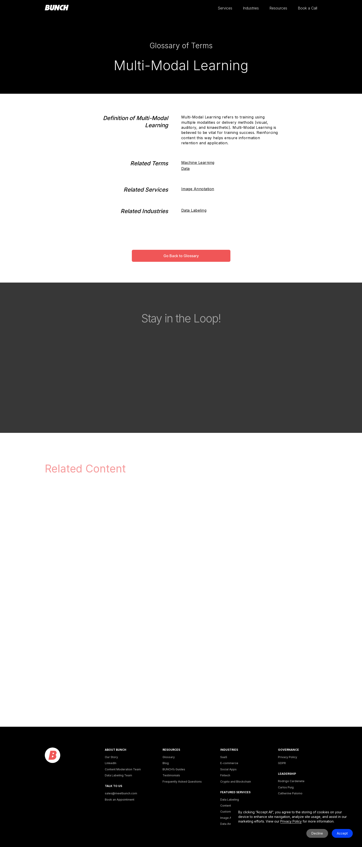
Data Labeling (194, 210)
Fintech (225, 775)
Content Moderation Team (123, 769)
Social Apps (228, 769)
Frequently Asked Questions (182, 781)
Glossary (169, 757)
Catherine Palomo (290, 793)
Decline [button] (317, 833)
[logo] (52, 755)
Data (185, 168)
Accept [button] (342, 833)
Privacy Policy (287, 757)
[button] (225, 8)
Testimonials (171, 775)
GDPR (282, 763)
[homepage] (57, 8)
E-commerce (229, 763)
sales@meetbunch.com (121, 793)
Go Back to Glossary (181, 255)
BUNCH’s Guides (174, 769)
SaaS (223, 757)
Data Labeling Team (118, 775)
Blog (166, 763)
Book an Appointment (119, 799)
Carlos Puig (286, 787)
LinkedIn (110, 763)
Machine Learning (197, 162)
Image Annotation (197, 189)
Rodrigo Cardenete (291, 781)
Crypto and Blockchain (235, 781)
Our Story (111, 757)
